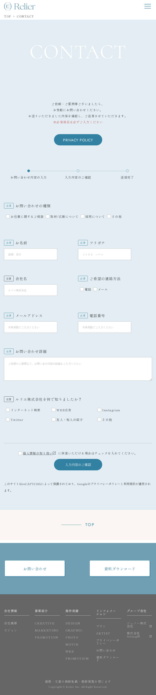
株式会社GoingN (133, 635)
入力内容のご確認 (78, 467)
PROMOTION (46, 637)
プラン (101, 626)
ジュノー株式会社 (137, 625)
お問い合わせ (35, 568)
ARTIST (103, 633)
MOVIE (72, 644)
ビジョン (10, 630)
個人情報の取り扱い (38, 456)
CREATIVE (45, 623)
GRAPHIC (74, 630)
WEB (69, 651)
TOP (90, 528)
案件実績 (72, 610)
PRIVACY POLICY (78, 140)
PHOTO (72, 637)
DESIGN (72, 623)
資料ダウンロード (120, 568)
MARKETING (47, 630)
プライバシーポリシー (105, 487)
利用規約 (129, 487)
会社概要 (10, 623)
